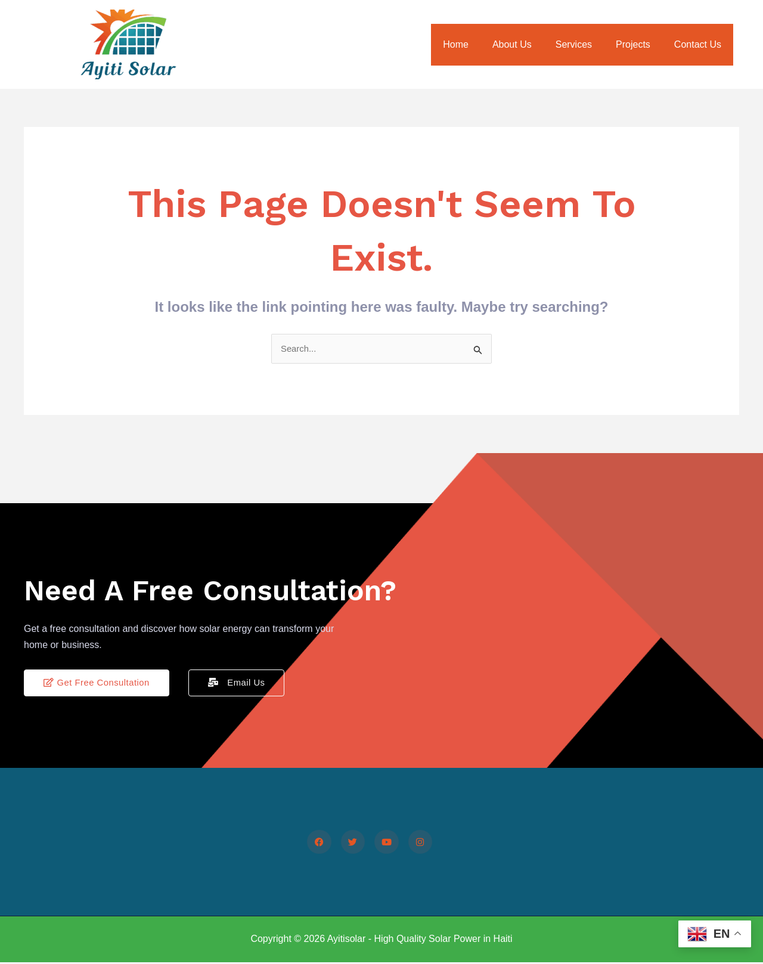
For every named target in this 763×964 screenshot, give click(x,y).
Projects (640, 44)
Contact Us (700, 44)
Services (585, 44)
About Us (528, 44)
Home (477, 44)
